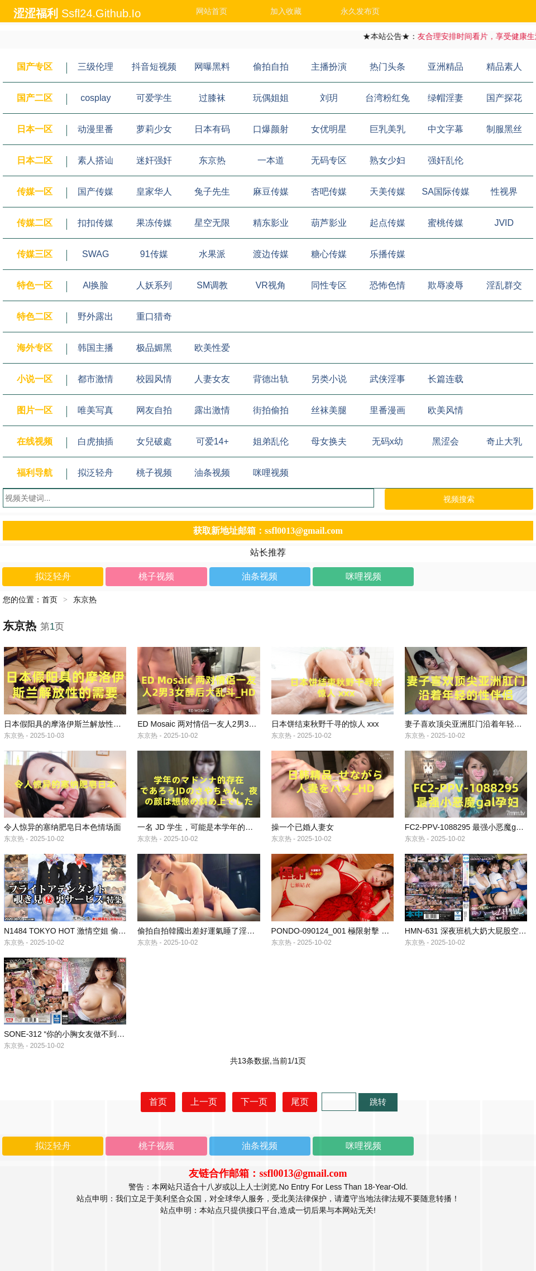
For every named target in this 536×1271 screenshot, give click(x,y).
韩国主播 (95, 347)
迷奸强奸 (154, 160)
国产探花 (504, 98)
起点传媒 (387, 223)
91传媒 (154, 254)
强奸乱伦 (445, 160)
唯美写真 (95, 410)
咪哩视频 (271, 472)
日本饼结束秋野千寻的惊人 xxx (325, 737)
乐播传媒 (387, 254)
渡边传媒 (271, 254)
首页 (50, 599)
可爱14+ (212, 441)
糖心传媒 (329, 254)
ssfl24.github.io (101, 13)
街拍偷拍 (271, 410)
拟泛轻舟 (95, 472)
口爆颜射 (271, 129)
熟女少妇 (387, 160)
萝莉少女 (154, 129)
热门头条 (387, 66)
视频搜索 (459, 499)
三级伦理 (95, 66)
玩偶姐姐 (271, 98)
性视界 (504, 191)
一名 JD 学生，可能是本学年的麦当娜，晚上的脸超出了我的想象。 (253, 854)
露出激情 (212, 410)
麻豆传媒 (271, 191)
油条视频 (212, 472)
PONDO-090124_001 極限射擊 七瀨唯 (338, 971)
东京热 (212, 160)
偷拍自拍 (271, 66)
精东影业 (271, 223)
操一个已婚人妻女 (302, 854)
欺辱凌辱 (445, 285)
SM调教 (212, 285)
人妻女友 (212, 379)
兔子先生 (212, 191)
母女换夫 (329, 441)
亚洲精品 (445, 66)
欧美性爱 (212, 347)
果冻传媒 (154, 223)
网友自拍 (154, 410)
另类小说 (329, 379)
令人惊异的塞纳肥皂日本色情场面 (62, 854)
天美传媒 (387, 191)
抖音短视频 (154, 66)
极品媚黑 (154, 347)
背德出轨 (271, 379)
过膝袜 (212, 98)
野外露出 (95, 316)
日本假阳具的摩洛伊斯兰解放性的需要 (70, 737)
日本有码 (212, 129)
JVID (504, 223)
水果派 (212, 254)
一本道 (270, 160)
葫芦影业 (329, 223)
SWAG (95, 254)
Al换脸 (95, 285)
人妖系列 (154, 285)
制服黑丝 (504, 129)
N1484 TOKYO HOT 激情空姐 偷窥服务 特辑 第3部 (92, 971)
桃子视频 (154, 472)
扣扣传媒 (95, 223)
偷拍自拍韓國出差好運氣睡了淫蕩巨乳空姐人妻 (219, 971)
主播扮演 (329, 66)
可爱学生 (154, 98)
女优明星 (329, 129)
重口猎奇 (154, 316)
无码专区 (329, 160)
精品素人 (504, 66)
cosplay (95, 98)
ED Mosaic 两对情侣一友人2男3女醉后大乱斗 (216, 737)
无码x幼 (387, 441)
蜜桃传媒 (445, 223)
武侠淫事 (387, 379)
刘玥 (329, 98)
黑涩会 (445, 441)
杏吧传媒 (329, 191)
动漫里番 (95, 129)
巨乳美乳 (387, 129)
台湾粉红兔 (387, 98)
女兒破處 (154, 441)
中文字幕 (445, 129)
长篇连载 (445, 379)
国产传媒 (95, 191)
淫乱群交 (504, 285)
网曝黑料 (212, 66)
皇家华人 (154, 191)
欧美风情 (445, 410)
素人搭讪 (95, 160)
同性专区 (329, 285)
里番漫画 (387, 410)
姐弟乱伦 (271, 441)
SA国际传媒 (446, 191)
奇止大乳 (504, 441)
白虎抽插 (95, 441)
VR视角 (271, 285)
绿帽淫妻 (445, 98)
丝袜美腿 (329, 410)
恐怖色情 (387, 285)
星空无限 (212, 223)
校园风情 (154, 379)
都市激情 (95, 379)
